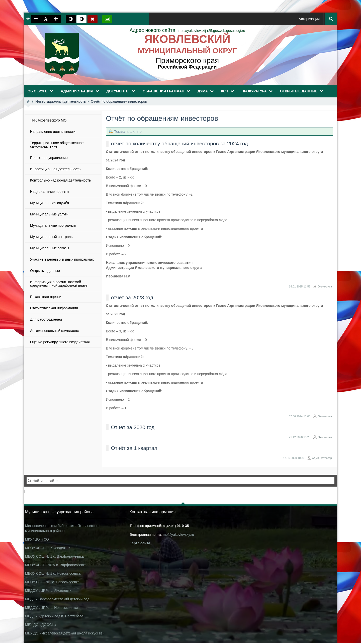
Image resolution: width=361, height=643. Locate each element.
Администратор (322, 457)
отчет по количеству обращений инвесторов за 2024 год (179, 143)
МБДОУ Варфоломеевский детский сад (57, 599)
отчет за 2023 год (132, 297)
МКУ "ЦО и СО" (37, 539)
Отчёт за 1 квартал (134, 448)
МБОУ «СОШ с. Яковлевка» (47, 548)
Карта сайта (140, 543)
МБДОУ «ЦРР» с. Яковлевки (48, 591)
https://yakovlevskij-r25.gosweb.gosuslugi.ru (187, 31)
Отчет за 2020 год (133, 427)
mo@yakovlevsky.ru (178, 535)
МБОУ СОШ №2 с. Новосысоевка (52, 582)
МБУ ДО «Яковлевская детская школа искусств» (64, 633)
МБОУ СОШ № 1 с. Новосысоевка (52, 573)
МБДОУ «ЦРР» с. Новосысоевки (51, 608)
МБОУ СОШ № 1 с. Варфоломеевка (54, 556)
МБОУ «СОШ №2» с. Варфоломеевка (55, 565)
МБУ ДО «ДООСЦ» (40, 625)
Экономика (325, 286)
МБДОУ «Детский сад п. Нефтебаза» (55, 616)
